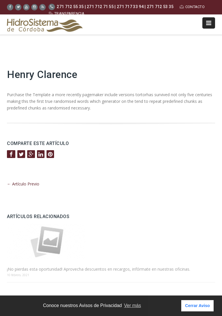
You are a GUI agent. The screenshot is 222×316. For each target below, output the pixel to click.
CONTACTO (192, 7)
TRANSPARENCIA (66, 13)
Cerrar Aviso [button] (197, 305)
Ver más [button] (132, 305)
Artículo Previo (23, 184)
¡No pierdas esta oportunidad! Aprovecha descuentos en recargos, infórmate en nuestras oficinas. (98, 269)
